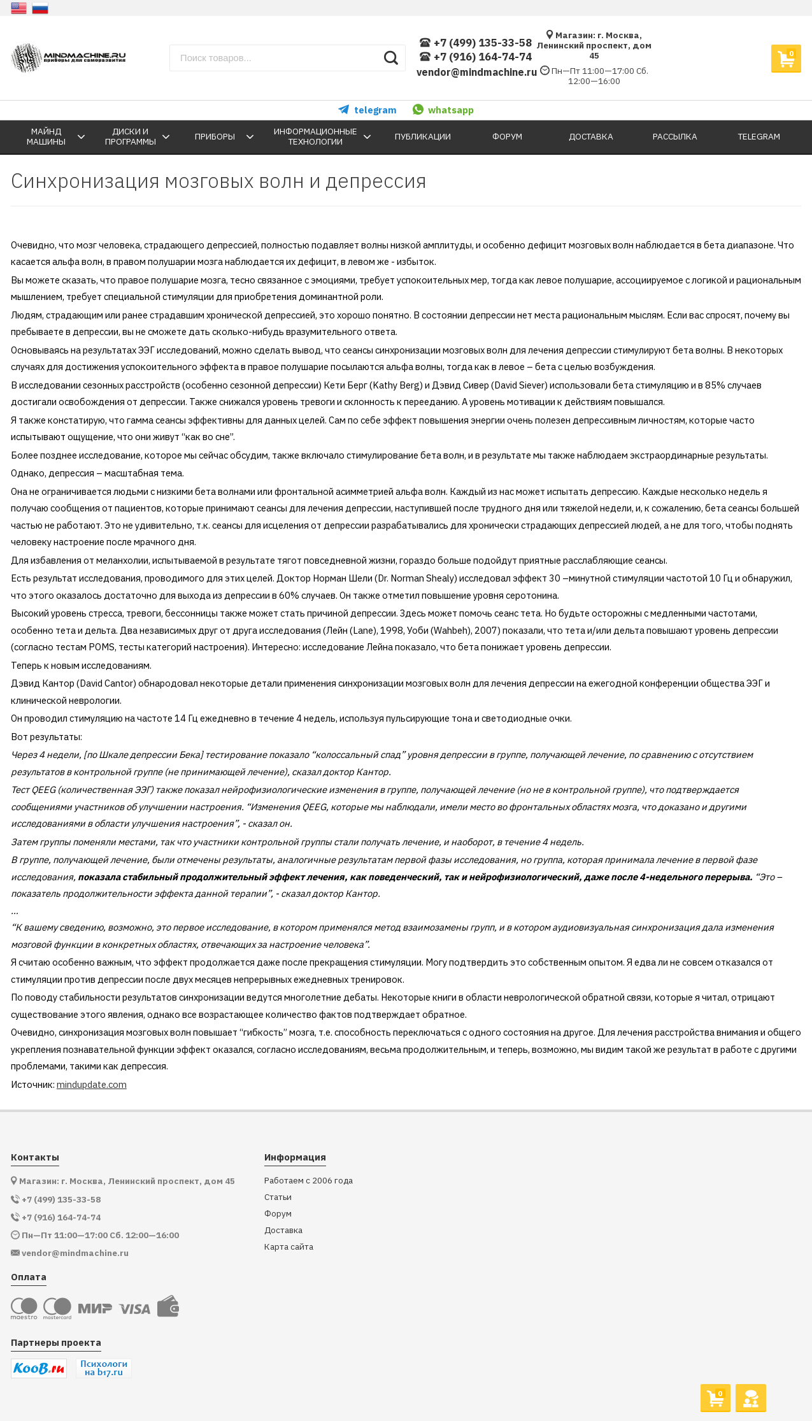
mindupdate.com (92, 1084)
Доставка (283, 1230)
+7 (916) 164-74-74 (475, 57)
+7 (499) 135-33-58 (475, 43)
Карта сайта (288, 1247)
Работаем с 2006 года (308, 1180)
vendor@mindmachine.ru (477, 72)
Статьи (278, 1197)
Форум (278, 1213)
